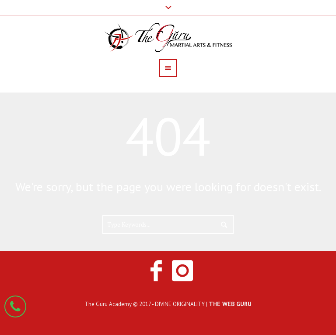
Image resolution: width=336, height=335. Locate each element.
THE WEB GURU (230, 304)
